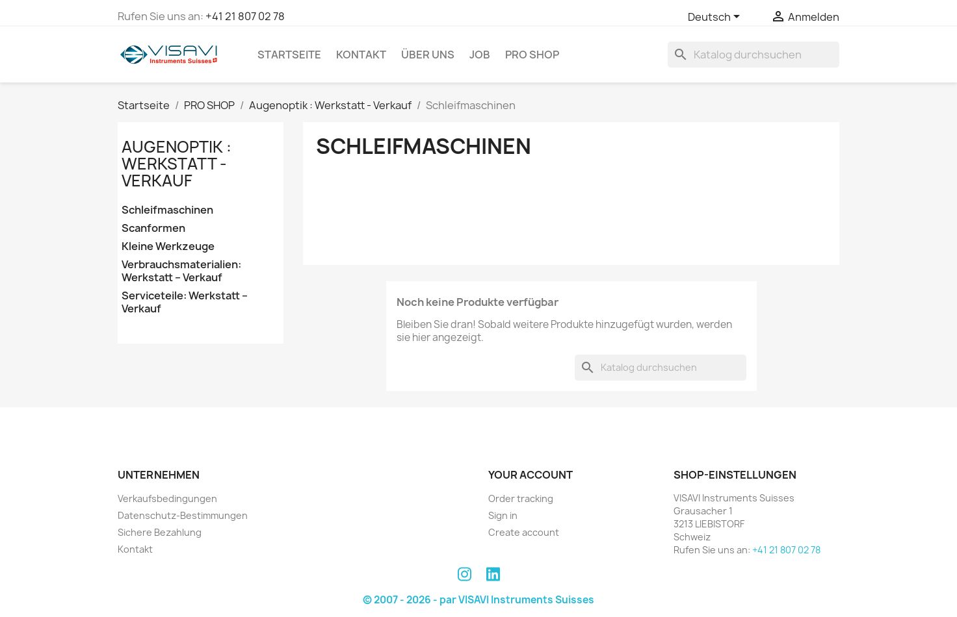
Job (479, 54)
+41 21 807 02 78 (245, 16)
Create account (523, 532)
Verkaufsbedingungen (167, 498)
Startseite (289, 54)
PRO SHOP (532, 54)
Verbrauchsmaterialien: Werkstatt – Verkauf (181, 271)
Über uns (427, 54)
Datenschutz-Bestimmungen (183, 515)
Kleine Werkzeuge (168, 246)
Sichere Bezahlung (160, 532)
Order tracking (520, 498)
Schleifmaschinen (167, 210)
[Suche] (753, 55)
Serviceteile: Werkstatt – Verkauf (185, 302)
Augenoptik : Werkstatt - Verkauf (176, 164)
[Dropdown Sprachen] (716, 17)
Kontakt (361, 54)
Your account (530, 475)
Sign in (503, 515)
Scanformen (153, 228)
